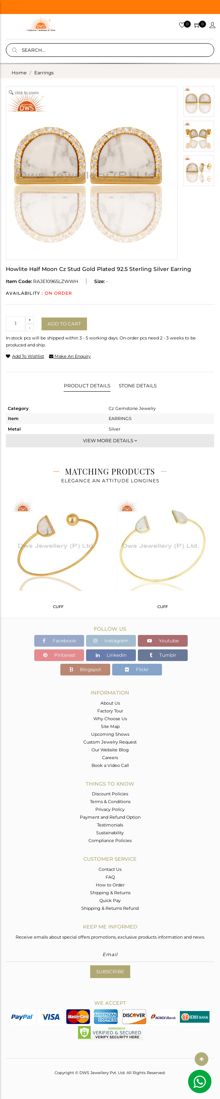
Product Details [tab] (87, 386)
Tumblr (163, 655)
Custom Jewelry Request (110, 742)
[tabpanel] (58, 556)
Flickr (137, 669)
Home (19, 73)
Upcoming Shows (110, 734)
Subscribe (110, 971)
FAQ (110, 877)
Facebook (59, 641)
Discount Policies (110, 794)
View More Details (110, 440)
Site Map (110, 726)
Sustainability (110, 832)
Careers (110, 757)
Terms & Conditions (110, 801)
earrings (44, 73)
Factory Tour (110, 711)
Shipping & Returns (110, 892)
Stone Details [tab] (138, 386)
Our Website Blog (110, 750)
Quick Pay (110, 900)
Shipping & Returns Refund (110, 908)
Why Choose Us (110, 718)
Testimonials (110, 825)
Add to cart (64, 324)
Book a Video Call (110, 765)
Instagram (110, 641)
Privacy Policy (110, 809)
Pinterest (59, 655)
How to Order (110, 885)
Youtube (163, 641)
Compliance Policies (110, 840)
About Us (110, 703)
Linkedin (111, 655)
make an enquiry (70, 356)
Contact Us (110, 869)
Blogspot (85, 669)
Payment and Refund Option (110, 817)
